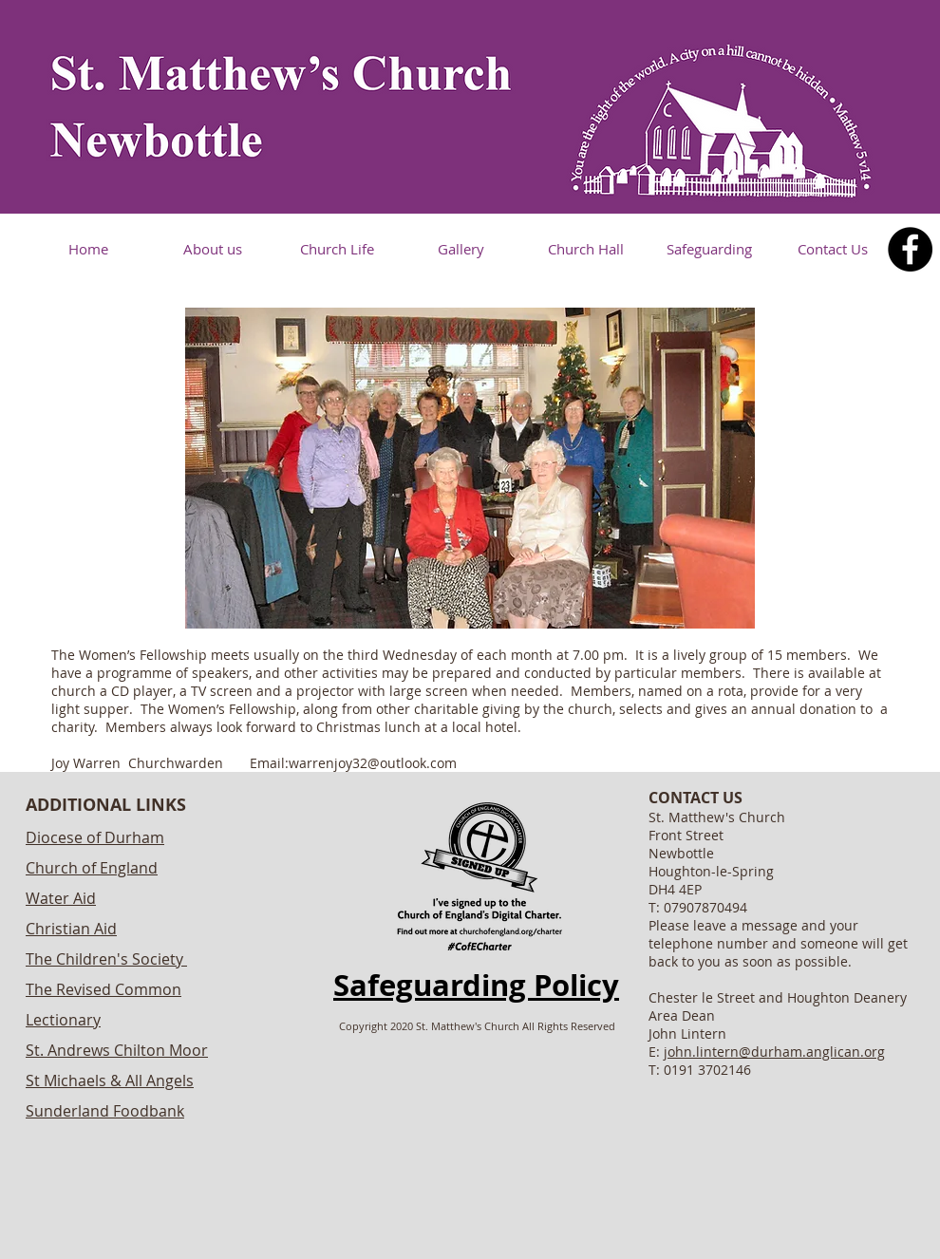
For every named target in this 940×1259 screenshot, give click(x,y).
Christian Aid (71, 928)
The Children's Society (104, 959)
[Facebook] (910, 249)
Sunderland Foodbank (105, 1110)
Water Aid (61, 898)
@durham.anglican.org (812, 1052)
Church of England (92, 867)
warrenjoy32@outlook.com (373, 763)
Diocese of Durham (95, 837)
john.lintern (701, 1052)
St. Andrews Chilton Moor (117, 1050)
